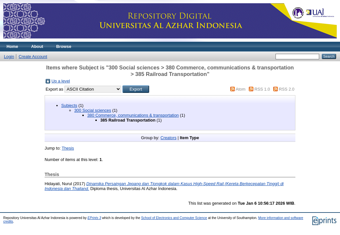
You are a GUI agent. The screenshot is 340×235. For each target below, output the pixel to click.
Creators (169, 137)
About (37, 46)
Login (9, 56)
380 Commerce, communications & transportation (133, 115)
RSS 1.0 (262, 89)
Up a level (60, 81)
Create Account (33, 56)
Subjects (69, 105)
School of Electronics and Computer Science (174, 218)
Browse (63, 46)
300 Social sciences (92, 110)
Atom (241, 89)
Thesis (68, 148)
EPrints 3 (94, 218)
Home (12, 46)
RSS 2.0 (286, 89)
